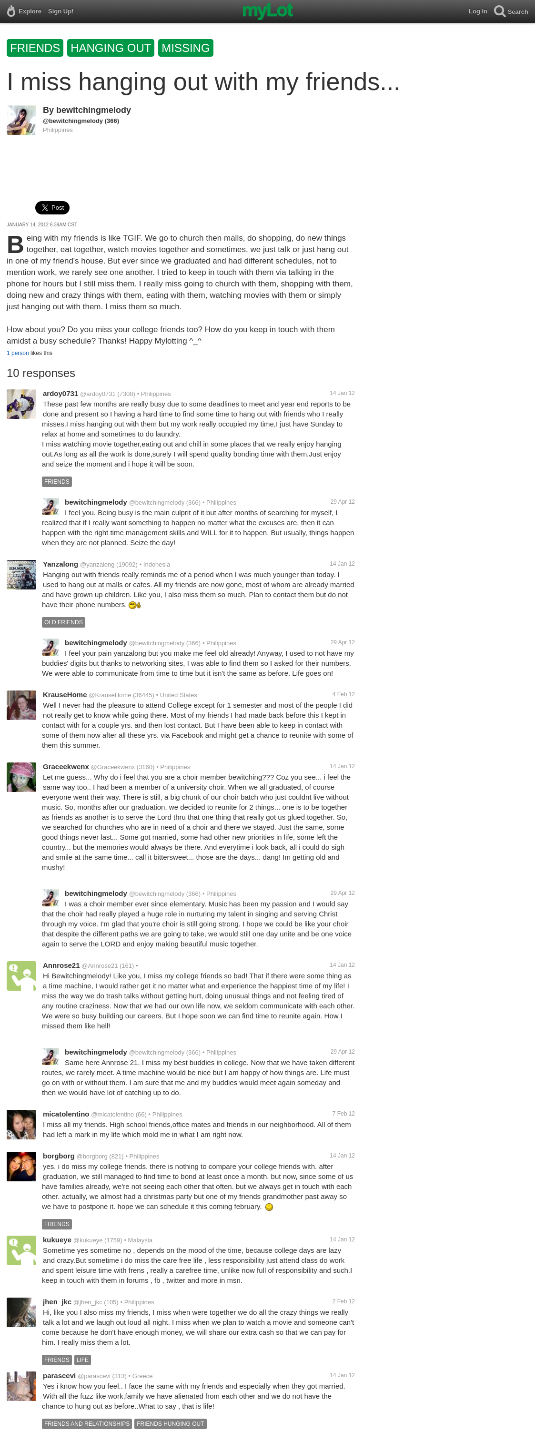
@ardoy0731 (98, 393)
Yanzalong (60, 564)
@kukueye (88, 1240)
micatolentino (66, 1114)
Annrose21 (61, 965)
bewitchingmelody (93, 110)
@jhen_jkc (87, 1302)
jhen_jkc (57, 1302)
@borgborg (91, 1156)
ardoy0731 (60, 393)
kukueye (57, 1240)
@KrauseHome (110, 695)
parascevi (59, 1375)
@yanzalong (97, 564)
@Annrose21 (99, 965)
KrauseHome (65, 695)
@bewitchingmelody (73, 120)
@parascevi (94, 1376)
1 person (18, 353)
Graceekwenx (66, 766)
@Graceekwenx (113, 767)
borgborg (59, 1156)
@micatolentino (112, 1114)
